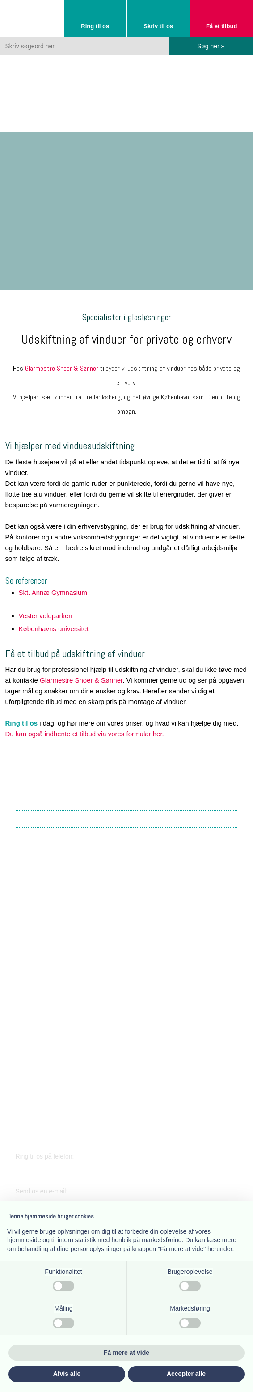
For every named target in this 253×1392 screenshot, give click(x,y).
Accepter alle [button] (186, 1373)
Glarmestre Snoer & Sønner (61, 368)
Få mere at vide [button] (126, 1352)
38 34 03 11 (43, 1169)
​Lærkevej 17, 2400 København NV (67, 1002)
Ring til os (21, 723)
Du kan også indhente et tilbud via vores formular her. (84, 734)
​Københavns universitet (54, 628)
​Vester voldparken (45, 616)
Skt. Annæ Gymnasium (53, 592)
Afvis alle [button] (66, 1373)
